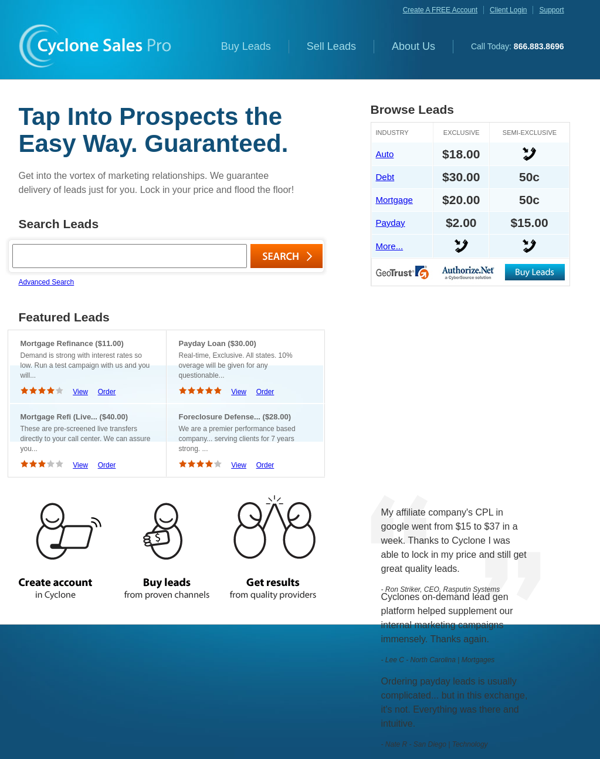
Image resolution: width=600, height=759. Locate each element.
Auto (385, 154)
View (80, 392)
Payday (390, 223)
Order (107, 392)
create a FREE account (440, 10)
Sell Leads (331, 46)
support (551, 10)
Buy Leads (246, 46)
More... (390, 246)
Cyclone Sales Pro (95, 46)
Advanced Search (46, 282)
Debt (385, 177)
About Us (413, 46)
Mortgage (394, 200)
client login (508, 10)
